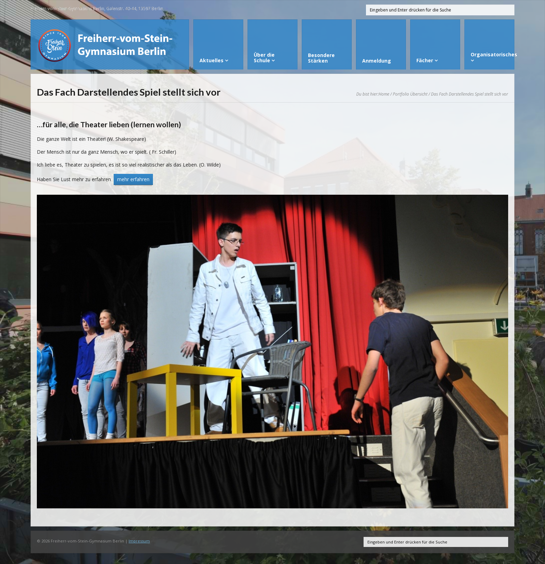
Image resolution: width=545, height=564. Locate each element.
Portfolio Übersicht (410, 94)
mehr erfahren (133, 179)
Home (384, 94)
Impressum (139, 540)
